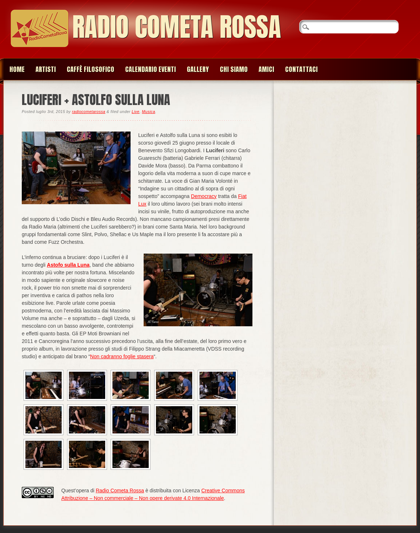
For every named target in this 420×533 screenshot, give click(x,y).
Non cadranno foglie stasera (121, 356)
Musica (148, 111)
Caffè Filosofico (90, 69)
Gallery (198, 69)
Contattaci (301, 69)
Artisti (46, 69)
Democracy (204, 196)
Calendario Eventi (150, 69)
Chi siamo (234, 69)
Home (17, 69)
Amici (266, 69)
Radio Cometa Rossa (176, 27)
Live (135, 111)
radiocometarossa (89, 111)
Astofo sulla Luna (68, 265)
